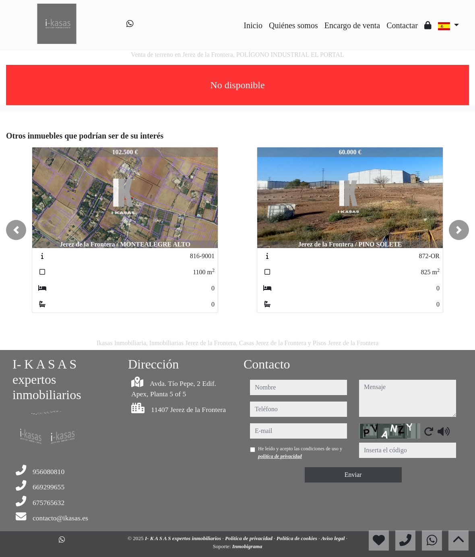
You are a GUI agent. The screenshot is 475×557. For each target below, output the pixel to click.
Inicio (253, 25)
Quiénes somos (293, 25)
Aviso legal (333, 538)
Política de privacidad (249, 538)
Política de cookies (297, 538)
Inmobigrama (247, 546)
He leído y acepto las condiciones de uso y (300, 452)
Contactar (402, 25)
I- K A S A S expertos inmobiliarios (184, 538)
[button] (16, 230)
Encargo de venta (352, 25)
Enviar (353, 474)
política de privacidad (280, 456)
